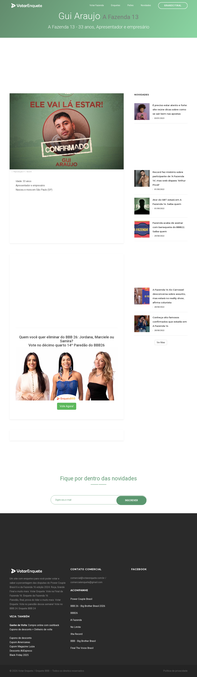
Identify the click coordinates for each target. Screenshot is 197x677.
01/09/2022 (158, 189)
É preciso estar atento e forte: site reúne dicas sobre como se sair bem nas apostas (170, 109)
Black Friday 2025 (19, 655)
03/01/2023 (158, 118)
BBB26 (74, 613)
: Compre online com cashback (34, 625)
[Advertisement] (98, 60)
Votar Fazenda (97, 5)
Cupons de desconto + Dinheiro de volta (31, 629)
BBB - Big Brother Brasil (83, 641)
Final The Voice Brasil (81, 648)
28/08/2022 (158, 307)
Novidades (146, 5)
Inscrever (131, 499)
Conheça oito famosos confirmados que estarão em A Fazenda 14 (170, 321)
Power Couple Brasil (81, 599)
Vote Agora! (67, 406)
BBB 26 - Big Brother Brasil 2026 (87, 606)
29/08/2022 (158, 236)
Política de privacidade (175, 670)
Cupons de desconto (21, 638)
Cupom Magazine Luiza (22, 646)
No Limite (75, 627)
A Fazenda (76, 620)
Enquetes (115, 5)
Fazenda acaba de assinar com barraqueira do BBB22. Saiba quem (169, 227)
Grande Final (173, 5)
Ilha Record (76, 634)
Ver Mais (161, 342)
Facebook (139, 569)
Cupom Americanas (20, 642)
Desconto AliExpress (21, 650)
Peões (130, 5)
